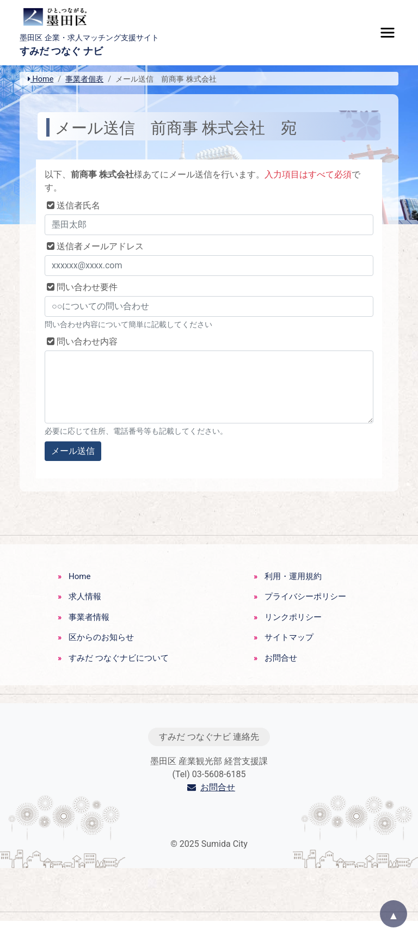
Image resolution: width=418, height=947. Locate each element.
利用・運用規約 (293, 576)
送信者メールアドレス (94, 246)
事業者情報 (89, 617)
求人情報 (85, 596)
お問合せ (281, 658)
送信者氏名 (72, 205)
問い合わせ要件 (81, 286)
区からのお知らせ (101, 637)
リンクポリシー (293, 617)
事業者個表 (84, 79)
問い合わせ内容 (81, 341)
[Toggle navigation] (387, 33)
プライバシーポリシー (305, 596)
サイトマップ (289, 637)
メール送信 (73, 451)
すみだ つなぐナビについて (119, 658)
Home (40, 79)
